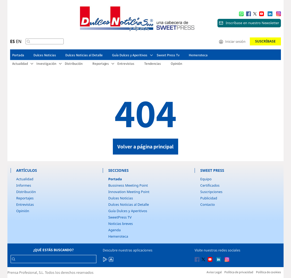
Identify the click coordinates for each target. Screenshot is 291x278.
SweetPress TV (120, 217)
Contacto (207, 204)
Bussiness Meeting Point (128, 185)
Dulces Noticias (120, 198)
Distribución (26, 191)
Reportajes (25, 198)
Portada (115, 179)
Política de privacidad (238, 272)
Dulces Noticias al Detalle (128, 204)
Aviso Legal (214, 272)
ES (12, 41)
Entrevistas (25, 204)
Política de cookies (268, 272)
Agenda (114, 230)
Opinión (22, 210)
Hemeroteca (118, 236)
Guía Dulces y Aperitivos (127, 210)
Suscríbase (265, 41)
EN (19, 41)
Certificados (209, 185)
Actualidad (24, 179)
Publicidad (208, 198)
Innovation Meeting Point (128, 191)
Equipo (205, 179)
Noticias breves (120, 223)
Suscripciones (211, 191)
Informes (23, 185)
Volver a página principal (145, 146)
